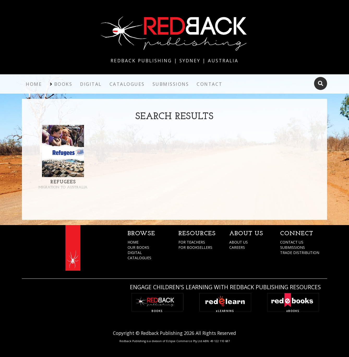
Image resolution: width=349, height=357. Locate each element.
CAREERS (237, 247)
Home (34, 84)
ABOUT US (238, 242)
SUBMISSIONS (292, 247)
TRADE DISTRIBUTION (299, 252)
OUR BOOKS (138, 247)
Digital (91, 84)
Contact (209, 84)
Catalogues (127, 84)
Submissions (171, 84)
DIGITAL (135, 252)
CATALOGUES (139, 257)
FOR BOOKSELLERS (195, 247)
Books (63, 84)
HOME (133, 242)
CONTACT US (291, 242)
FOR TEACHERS (191, 242)
